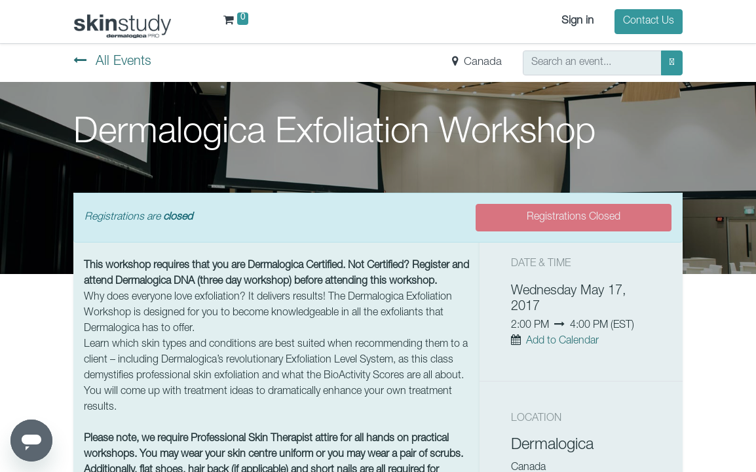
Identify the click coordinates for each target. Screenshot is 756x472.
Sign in (577, 21)
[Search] (672, 62)
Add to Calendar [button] (562, 341)
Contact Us (648, 21)
